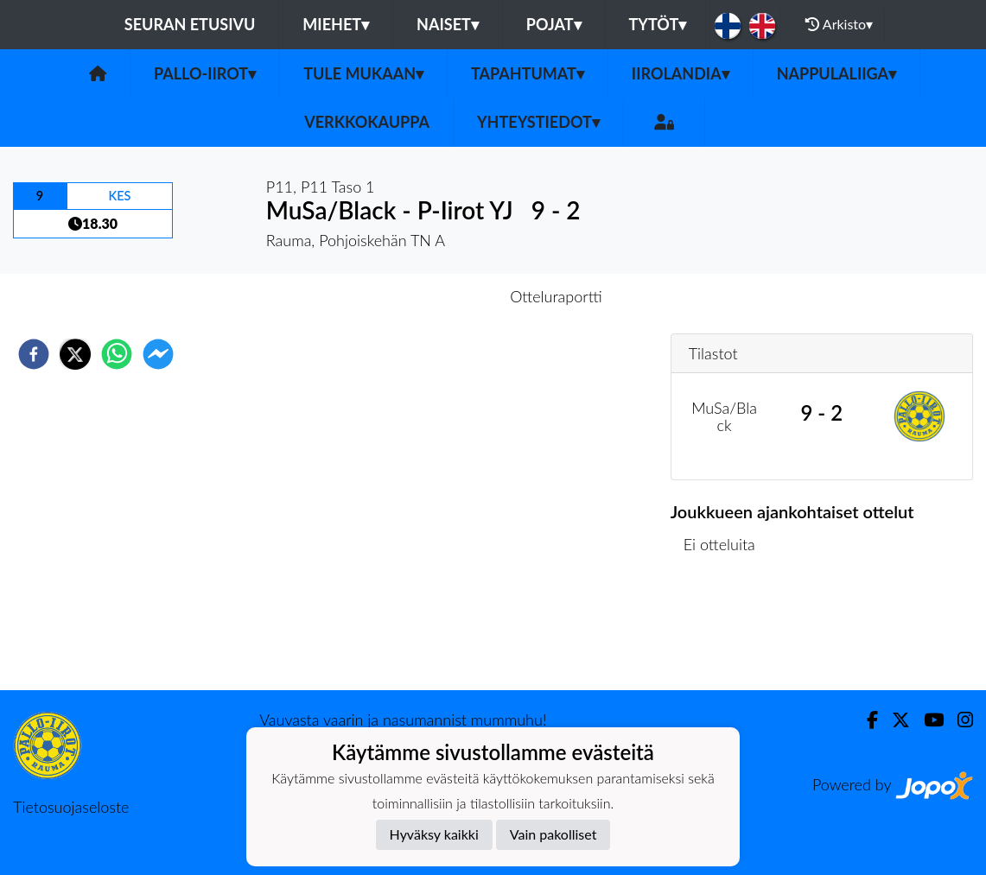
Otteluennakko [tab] (433, 296)
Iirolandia (680, 73)
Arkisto (839, 24)
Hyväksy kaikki (434, 834)
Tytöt (658, 24)
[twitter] (75, 354)
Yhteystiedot (538, 121)
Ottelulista (726, 632)
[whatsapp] (116, 354)
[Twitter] (894, 720)
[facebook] (33, 354)
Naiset (448, 24)
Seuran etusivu (190, 24)
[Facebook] (865, 720)
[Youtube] (927, 720)
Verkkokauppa (366, 121)
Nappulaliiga (836, 73)
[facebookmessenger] (158, 354)
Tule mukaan (363, 73)
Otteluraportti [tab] (556, 296)
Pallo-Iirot (205, 73)
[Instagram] (958, 720)
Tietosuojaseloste (71, 806)
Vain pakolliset (553, 834)
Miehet (335, 24)
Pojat (554, 24)
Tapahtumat (527, 73)
